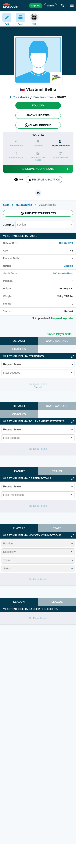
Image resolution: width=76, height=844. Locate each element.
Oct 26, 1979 (66, 243)
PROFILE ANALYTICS (44, 179)
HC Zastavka (20, 97)
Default (19, 341)
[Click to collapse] (72, 356)
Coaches (19, 349)
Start (6, 204)
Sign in (50, 5)
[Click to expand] (72, 535)
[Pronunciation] (16, 143)
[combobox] (17, 224)
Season (19, 602)
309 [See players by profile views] (18, 179)
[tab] (19, 341)
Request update (62, 318)
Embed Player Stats (59, 334)
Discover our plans (46, 169)
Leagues (19, 471)
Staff (57, 528)
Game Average (57, 341)
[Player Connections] (60, 143)
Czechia (68, 265)
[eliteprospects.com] (10, 5)
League (57, 602)
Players (19, 528)
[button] (38, 105)
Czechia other (43, 97)
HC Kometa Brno (63, 273)
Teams (57, 471)
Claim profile (38, 125)
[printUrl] (38, 193)
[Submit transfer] (60, 156)
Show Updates (38, 115)
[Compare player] (16, 156)
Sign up (35, 5)
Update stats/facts (38, 213)
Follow (38, 105)
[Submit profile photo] (38, 156)
